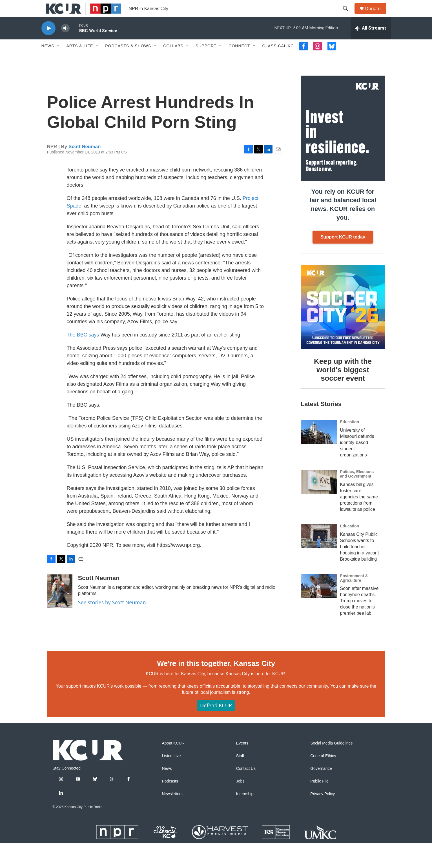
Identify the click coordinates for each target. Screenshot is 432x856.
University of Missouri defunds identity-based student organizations (357, 455)
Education (349, 434)
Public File (319, 794)
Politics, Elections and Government (357, 486)
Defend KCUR (216, 718)
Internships (245, 806)
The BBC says (83, 347)
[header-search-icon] (348, 14)
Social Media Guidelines (331, 756)
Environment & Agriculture (354, 590)
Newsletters (172, 806)
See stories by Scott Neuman (112, 615)
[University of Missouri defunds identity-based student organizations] (319, 445)
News (47, 58)
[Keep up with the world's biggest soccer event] (343, 320)
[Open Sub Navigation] (58, 58)
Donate (376, 15)
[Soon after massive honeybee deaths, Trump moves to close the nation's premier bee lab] (319, 599)
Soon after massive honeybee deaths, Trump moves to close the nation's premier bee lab (359, 613)
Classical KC (278, 58)
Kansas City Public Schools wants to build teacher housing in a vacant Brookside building (359, 559)
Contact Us (246, 781)
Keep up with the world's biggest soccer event (343, 382)
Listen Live (171, 768)
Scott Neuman (84, 159)
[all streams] (371, 41)
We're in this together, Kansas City (216, 676)
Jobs (240, 794)
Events (242, 756)
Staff (240, 768)
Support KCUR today (342, 249)
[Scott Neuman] (59, 604)
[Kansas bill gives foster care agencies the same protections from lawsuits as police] (319, 494)
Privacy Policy (322, 806)
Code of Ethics (323, 768)
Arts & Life (80, 58)
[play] (48, 41)
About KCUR (173, 756)
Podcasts (170, 794)
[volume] (65, 41)
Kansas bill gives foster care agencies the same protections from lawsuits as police (359, 509)
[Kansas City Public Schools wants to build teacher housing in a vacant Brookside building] (319, 549)
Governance (321, 781)
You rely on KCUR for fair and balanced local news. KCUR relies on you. (342, 217)
